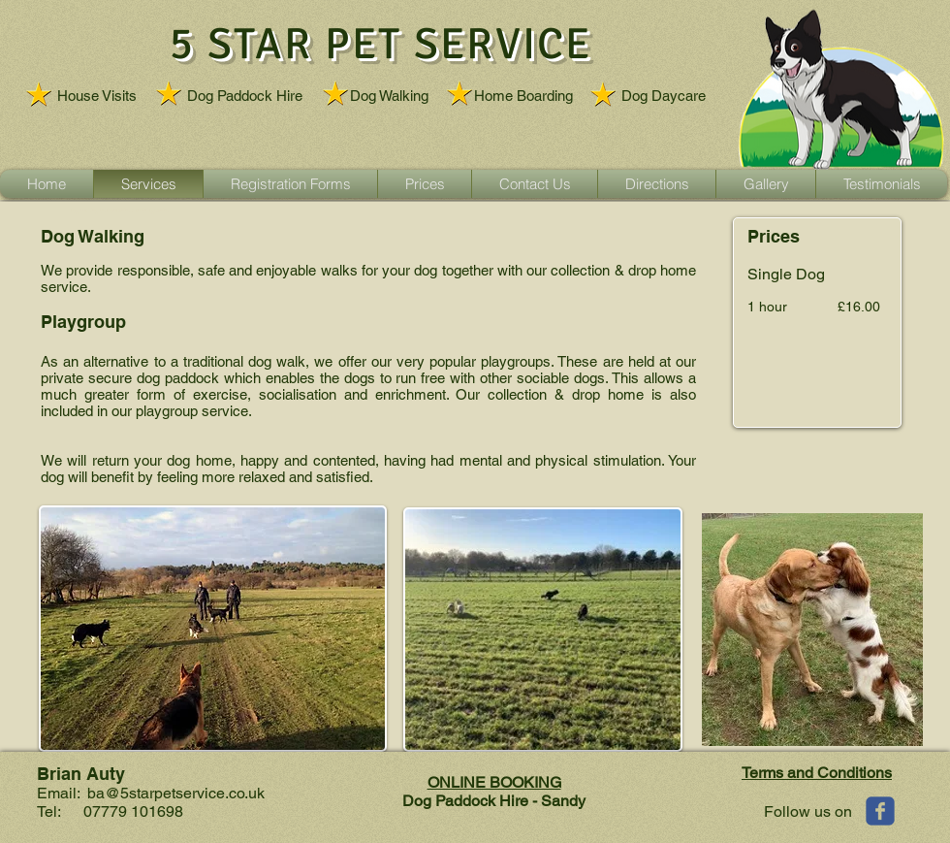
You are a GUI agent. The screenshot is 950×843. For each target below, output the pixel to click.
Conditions (854, 772)
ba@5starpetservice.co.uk (176, 793)
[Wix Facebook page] (880, 811)
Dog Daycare (663, 95)
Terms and (779, 772)
